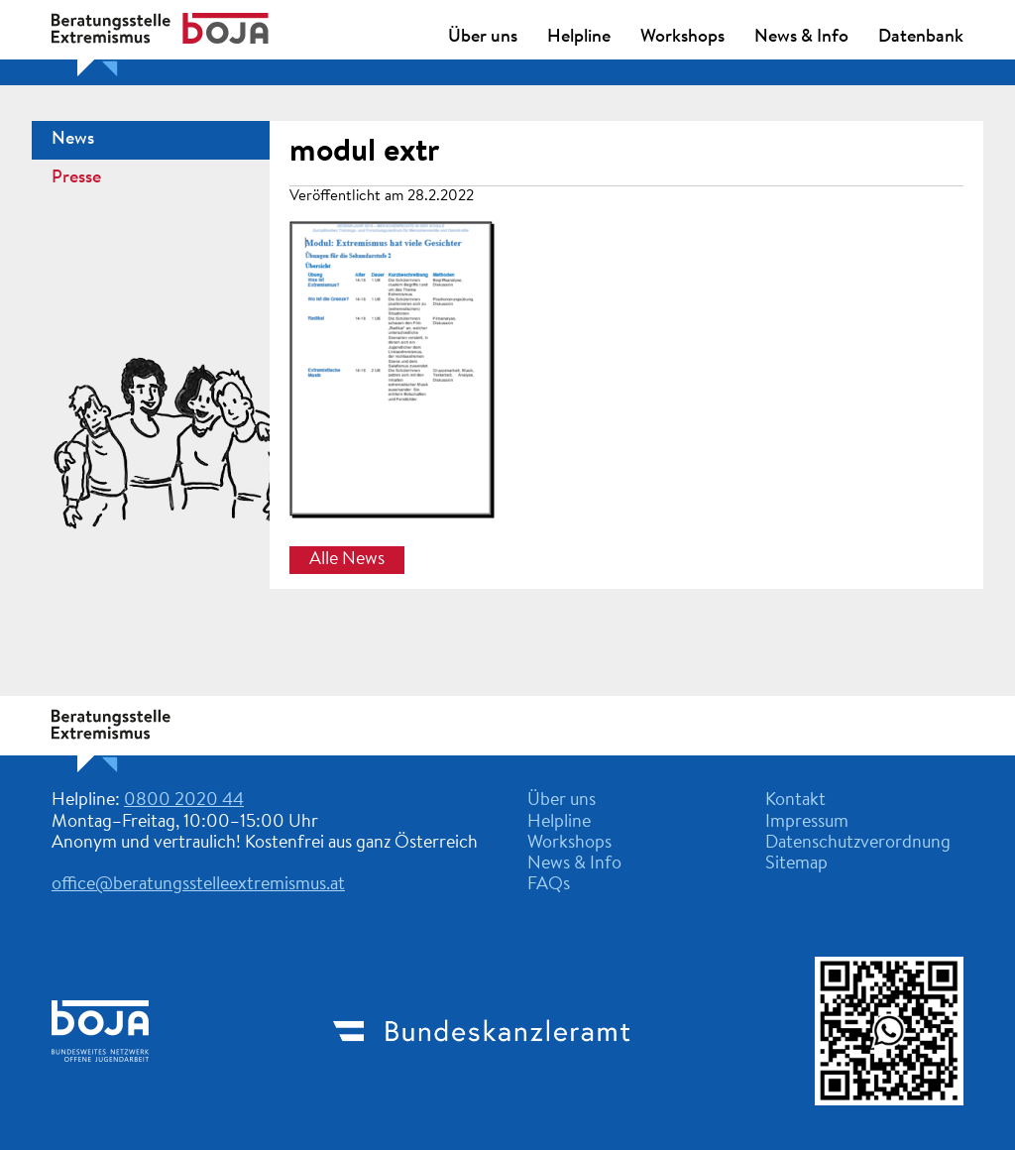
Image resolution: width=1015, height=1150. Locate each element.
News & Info (801, 38)
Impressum (806, 823)
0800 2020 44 (184, 801)
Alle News (347, 560)
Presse (76, 178)
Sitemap (796, 864)
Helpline (579, 38)
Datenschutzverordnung (858, 844)
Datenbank (920, 38)
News (73, 140)
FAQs (548, 885)
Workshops (682, 38)
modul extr (364, 153)
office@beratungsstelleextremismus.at (198, 885)
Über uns (482, 38)
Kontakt (795, 801)
